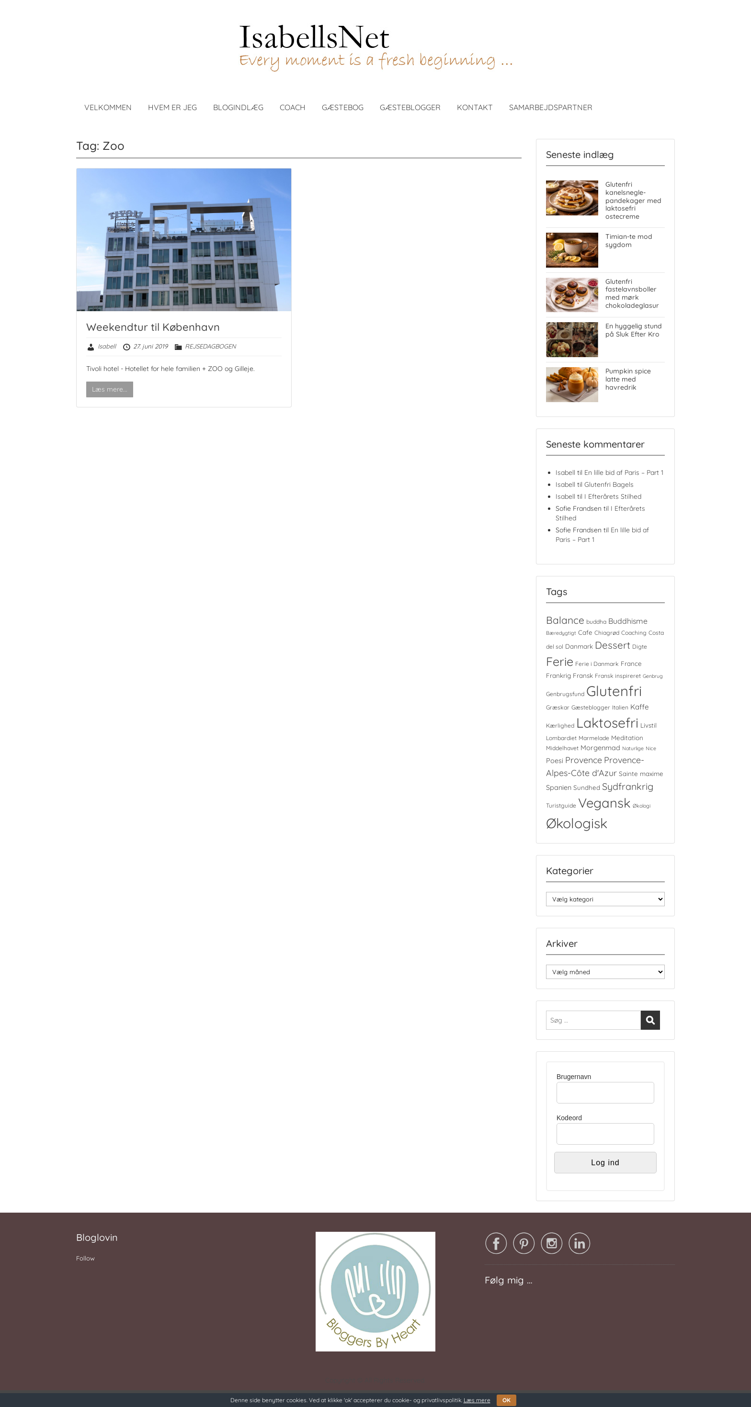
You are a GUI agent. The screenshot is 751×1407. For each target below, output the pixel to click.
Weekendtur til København (153, 327)
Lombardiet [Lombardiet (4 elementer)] (561, 738)
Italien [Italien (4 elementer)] (620, 707)
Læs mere (477, 1400)
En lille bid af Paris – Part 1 (623, 472)
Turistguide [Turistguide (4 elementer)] (561, 805)
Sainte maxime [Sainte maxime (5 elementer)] (641, 773)
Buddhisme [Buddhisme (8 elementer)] (628, 621)
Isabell (107, 346)
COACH (293, 107)
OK (506, 1400)
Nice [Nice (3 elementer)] (651, 748)
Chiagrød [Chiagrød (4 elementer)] (606, 632)
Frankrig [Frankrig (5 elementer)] (558, 675)
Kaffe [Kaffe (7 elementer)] (639, 706)
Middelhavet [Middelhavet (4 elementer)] (562, 748)
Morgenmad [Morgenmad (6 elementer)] (600, 747)
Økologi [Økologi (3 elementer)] (641, 805)
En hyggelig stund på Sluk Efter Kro (633, 330)
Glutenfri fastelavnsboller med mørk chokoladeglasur (632, 293)
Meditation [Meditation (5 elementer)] (627, 738)
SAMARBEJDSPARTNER (550, 107)
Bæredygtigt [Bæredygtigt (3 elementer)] (561, 633)
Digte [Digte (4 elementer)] (639, 646)
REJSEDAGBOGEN (210, 346)
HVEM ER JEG (172, 107)
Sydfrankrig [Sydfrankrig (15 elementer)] (627, 786)
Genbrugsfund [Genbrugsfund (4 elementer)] (565, 694)
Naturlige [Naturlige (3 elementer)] (633, 748)
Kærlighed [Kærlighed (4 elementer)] (560, 725)
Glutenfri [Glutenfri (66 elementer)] (614, 690)
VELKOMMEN (108, 107)
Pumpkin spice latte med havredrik (628, 379)
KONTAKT (475, 107)
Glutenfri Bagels (609, 484)
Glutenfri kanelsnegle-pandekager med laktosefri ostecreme (633, 200)
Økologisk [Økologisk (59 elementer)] (576, 823)
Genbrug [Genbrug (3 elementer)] (653, 676)
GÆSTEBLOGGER (410, 107)
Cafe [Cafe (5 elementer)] (585, 632)
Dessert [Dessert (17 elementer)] (612, 645)
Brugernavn (574, 1077)
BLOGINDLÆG (238, 107)
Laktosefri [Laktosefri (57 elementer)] (607, 722)
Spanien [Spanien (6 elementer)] (558, 787)
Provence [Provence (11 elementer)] (583, 759)
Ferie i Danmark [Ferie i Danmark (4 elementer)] (597, 663)
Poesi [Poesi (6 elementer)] (554, 760)
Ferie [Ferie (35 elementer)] (559, 661)
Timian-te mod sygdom (628, 240)
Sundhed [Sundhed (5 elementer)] (586, 787)
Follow (85, 1258)
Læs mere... (109, 389)
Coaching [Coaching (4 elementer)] (634, 632)
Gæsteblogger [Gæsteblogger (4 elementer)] (590, 707)
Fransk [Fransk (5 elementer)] (583, 675)
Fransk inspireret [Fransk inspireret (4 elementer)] (618, 675)
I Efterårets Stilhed (612, 496)
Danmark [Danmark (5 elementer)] (579, 646)
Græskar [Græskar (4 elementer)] (557, 707)
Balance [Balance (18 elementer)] (565, 620)
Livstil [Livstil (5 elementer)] (648, 725)
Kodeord (569, 1118)
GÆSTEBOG (343, 107)
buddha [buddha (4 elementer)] (596, 621)
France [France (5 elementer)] (631, 663)
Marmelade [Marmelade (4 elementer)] (594, 738)
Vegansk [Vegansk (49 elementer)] (604, 803)
